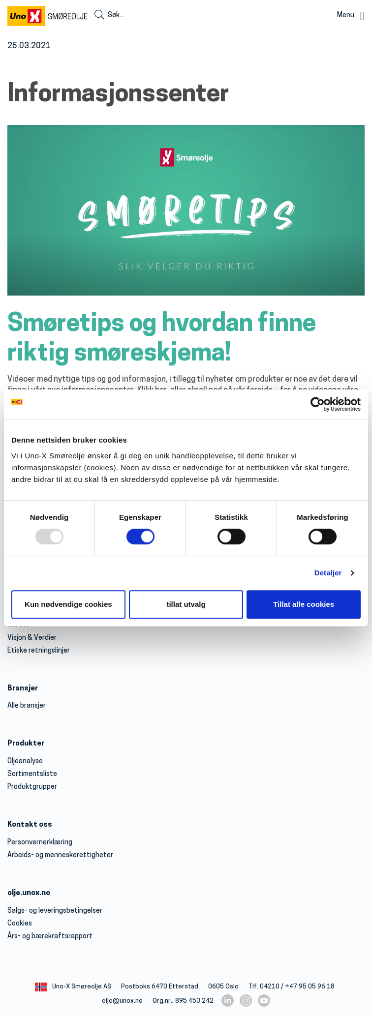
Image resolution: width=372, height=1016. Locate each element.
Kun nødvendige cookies (68, 604)
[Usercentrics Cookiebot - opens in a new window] (318, 404)
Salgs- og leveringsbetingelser (54, 911)
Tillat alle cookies (303, 604)
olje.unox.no (28, 893)
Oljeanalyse (25, 761)
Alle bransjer (26, 706)
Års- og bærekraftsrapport (50, 936)
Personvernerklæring (39, 842)
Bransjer (22, 688)
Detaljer (328, 572)
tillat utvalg (185, 604)
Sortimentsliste (32, 774)
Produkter (25, 743)
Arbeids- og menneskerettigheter (60, 855)
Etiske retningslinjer (38, 651)
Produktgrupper (32, 787)
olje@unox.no (122, 1001)
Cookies (19, 923)
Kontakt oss (29, 825)
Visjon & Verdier (32, 638)
